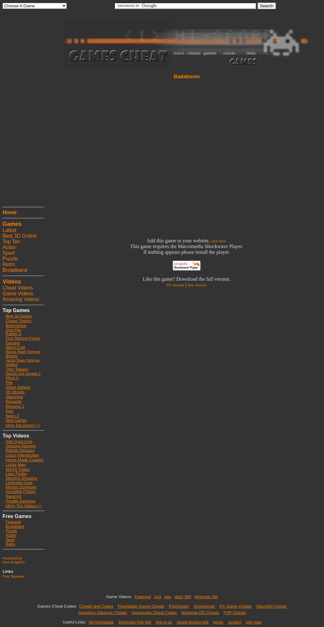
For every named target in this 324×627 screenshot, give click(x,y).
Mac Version (197, 285)
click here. (219, 241)
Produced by (12, 558)
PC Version (175, 285)
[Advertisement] (21, 109)
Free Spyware (13, 576)
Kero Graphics (14, 562)
